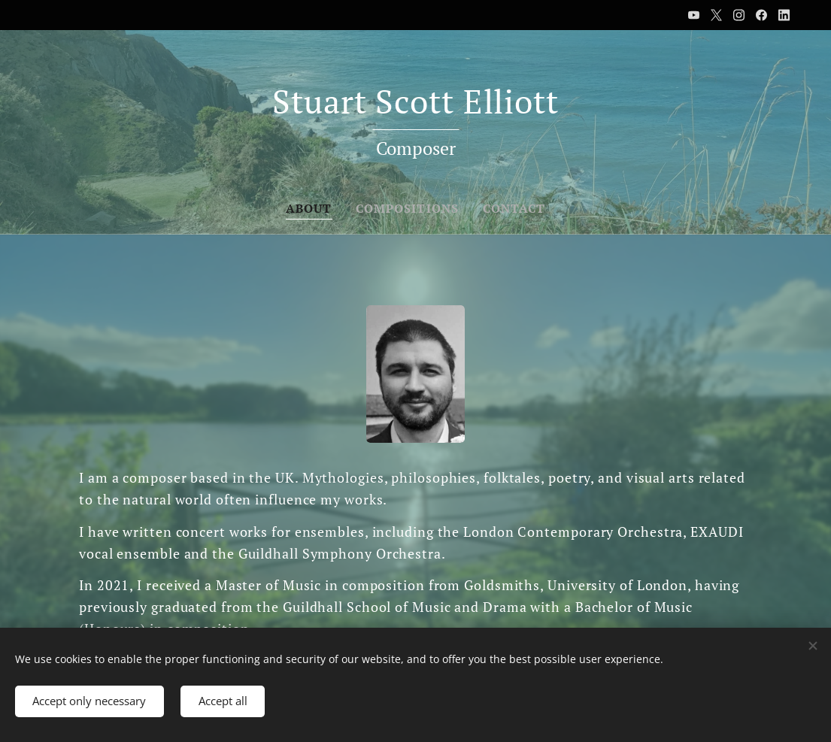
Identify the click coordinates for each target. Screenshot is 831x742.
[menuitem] (308, 208)
